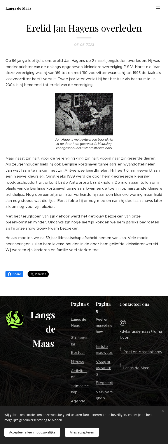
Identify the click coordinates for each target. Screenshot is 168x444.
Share (14, 274)
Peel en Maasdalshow (142, 351)
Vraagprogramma (103, 367)
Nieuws (77, 361)
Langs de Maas (136, 367)
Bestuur (78, 352)
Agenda (78, 401)
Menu (158, 8)
